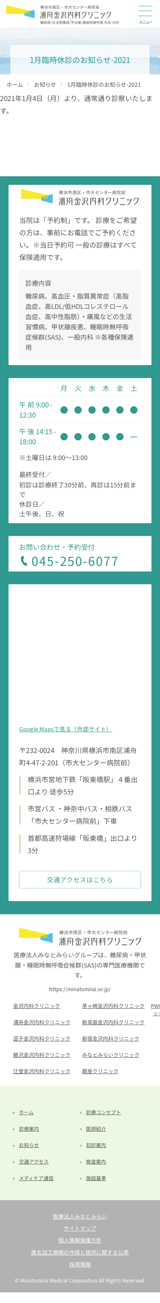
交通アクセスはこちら (80, 880)
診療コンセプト (104, 1117)
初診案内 (96, 1152)
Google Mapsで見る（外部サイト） (67, 729)
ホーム (27, 1117)
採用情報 (80, 1275)
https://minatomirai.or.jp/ (80, 990)
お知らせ (29, 1152)
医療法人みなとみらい (80, 1225)
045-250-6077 (77, 560)
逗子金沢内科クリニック (43, 1042)
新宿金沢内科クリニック (112, 1042)
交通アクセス (34, 1169)
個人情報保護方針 (80, 1250)
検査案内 (96, 1169)
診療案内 (29, 1134)
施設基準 (96, 1186)
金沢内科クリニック (37, 1008)
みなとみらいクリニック (112, 1059)
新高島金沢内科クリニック (114, 1025)
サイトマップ (80, 1237)
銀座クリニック (101, 1075)
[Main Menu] (146, 13)
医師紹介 (96, 1134)
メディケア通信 (37, 1186)
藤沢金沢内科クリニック (43, 1059)
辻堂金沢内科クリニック (43, 1075)
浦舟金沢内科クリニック (43, 1025)
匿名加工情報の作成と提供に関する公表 (80, 1262)
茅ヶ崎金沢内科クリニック (114, 1008)
